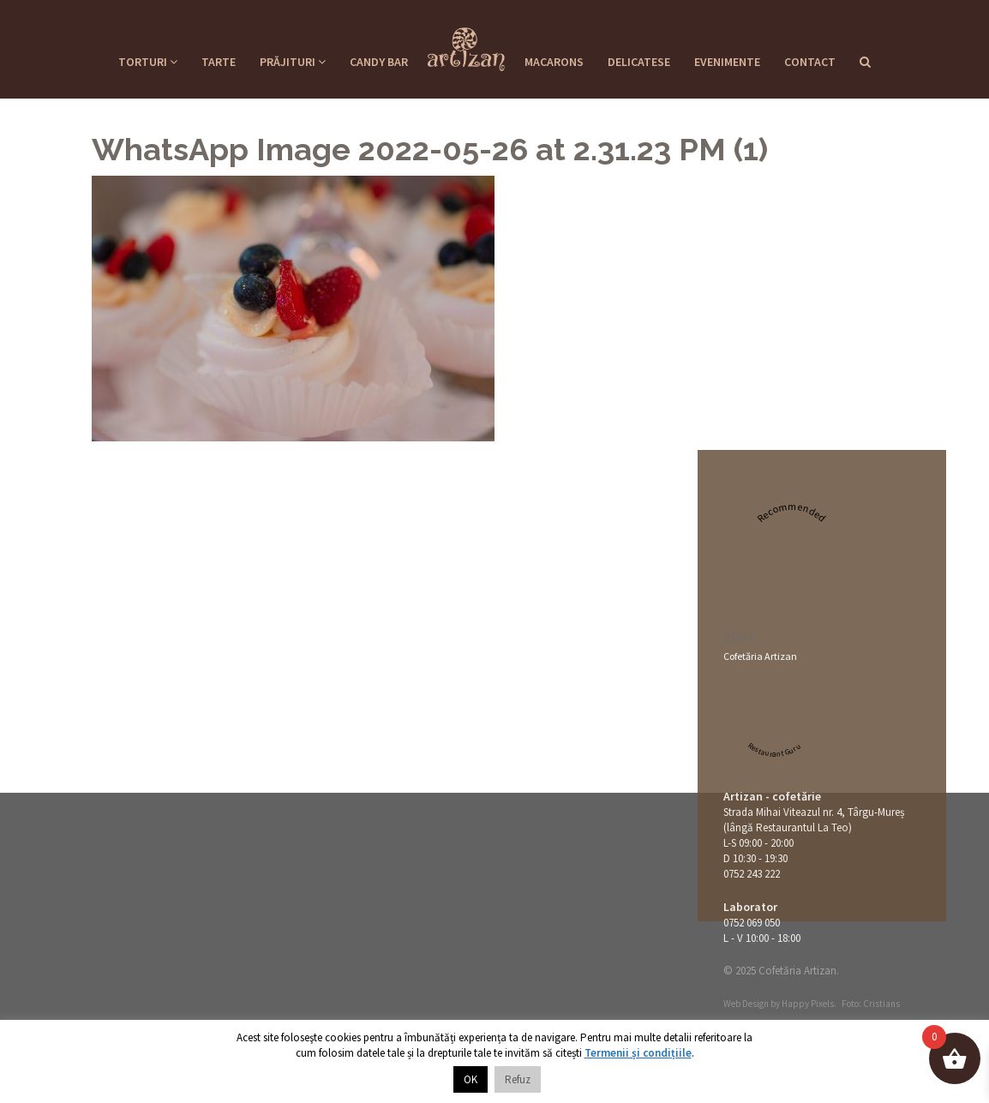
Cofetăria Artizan (760, 656)
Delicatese (639, 61)
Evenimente (727, 61)
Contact (810, 61)
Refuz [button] (517, 1079)
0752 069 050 (751, 922)
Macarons (554, 61)
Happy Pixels (808, 1004)
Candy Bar (379, 61)
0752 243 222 (751, 873)
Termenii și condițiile (638, 1053)
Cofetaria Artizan (466, 44)
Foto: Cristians (871, 1004)
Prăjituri (293, 61)
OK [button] (470, 1079)
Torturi (147, 61)
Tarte (218, 61)
